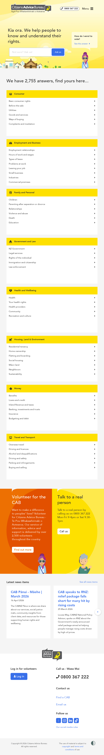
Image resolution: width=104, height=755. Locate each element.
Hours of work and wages (52, 154)
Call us (64, 531)
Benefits (52, 395)
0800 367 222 (69, 8)
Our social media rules (67, 727)
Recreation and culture (52, 315)
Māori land (52, 364)
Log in (19, 676)
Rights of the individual (52, 257)
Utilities (52, 110)
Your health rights (52, 302)
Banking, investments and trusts (52, 409)
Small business (52, 172)
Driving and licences (52, 449)
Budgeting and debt (52, 418)
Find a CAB (63, 697)
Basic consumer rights (52, 101)
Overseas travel (52, 444)
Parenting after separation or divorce (52, 204)
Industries (52, 177)
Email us (61, 704)
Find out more (22, 550)
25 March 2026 (75, 612)
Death (52, 217)
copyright (66, 746)
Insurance (52, 413)
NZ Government (52, 248)
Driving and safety (52, 458)
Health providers (52, 306)
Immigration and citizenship (52, 262)
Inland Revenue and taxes (52, 404)
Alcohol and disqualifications (52, 453)
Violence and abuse (52, 213)
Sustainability (52, 374)
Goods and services (52, 114)
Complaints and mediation (52, 123)
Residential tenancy (52, 346)
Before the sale (52, 105)
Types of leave (52, 159)
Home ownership (52, 351)
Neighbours (52, 369)
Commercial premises (52, 182)
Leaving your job (52, 168)
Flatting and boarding (52, 355)
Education (52, 222)
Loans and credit (52, 400)
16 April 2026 (28, 607)
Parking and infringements (52, 462)
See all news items (89, 581)
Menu (87, 8)
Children (52, 199)
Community (52, 311)
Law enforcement (52, 266)
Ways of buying (52, 119)
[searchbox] (31, 52)
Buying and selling (52, 467)
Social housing (52, 360)
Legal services (52, 253)
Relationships (52, 208)
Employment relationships (52, 150)
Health (52, 297)
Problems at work (52, 163)
